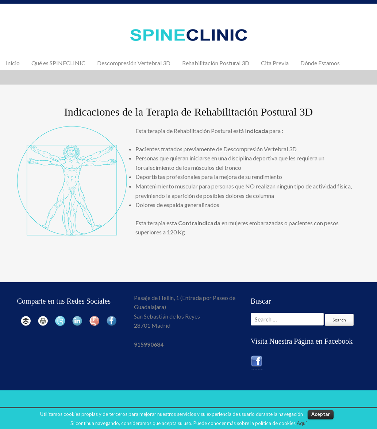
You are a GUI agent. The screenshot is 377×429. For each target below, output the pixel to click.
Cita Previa (275, 62)
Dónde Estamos (320, 62)
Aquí (302, 423)
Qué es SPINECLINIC (58, 62)
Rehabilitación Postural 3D (215, 62)
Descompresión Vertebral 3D (133, 62)
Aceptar (320, 414)
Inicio (13, 62)
